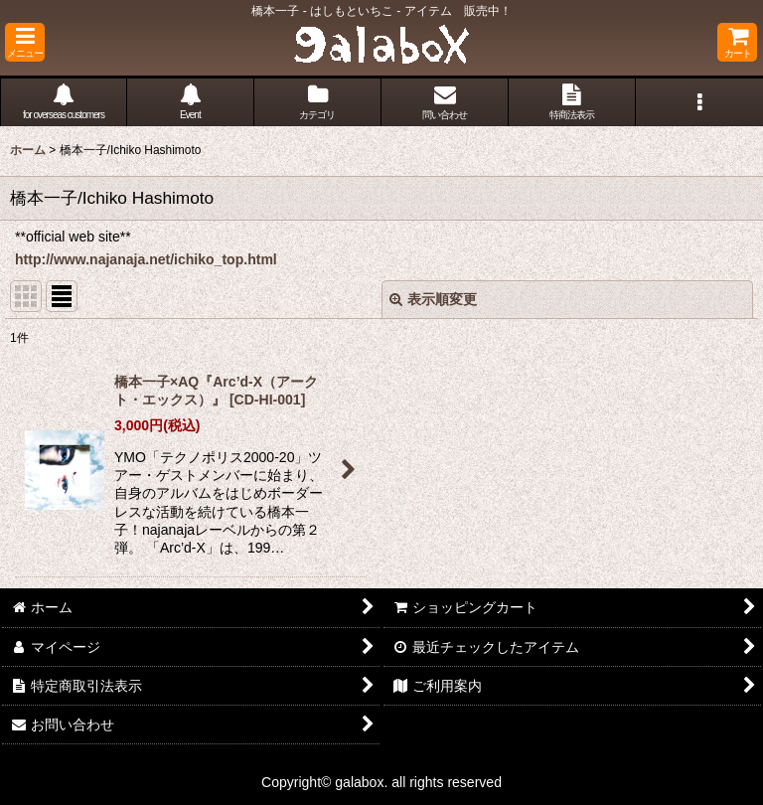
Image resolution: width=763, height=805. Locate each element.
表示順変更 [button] (433, 299)
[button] (25, 42)
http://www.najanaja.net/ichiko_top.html (146, 259)
